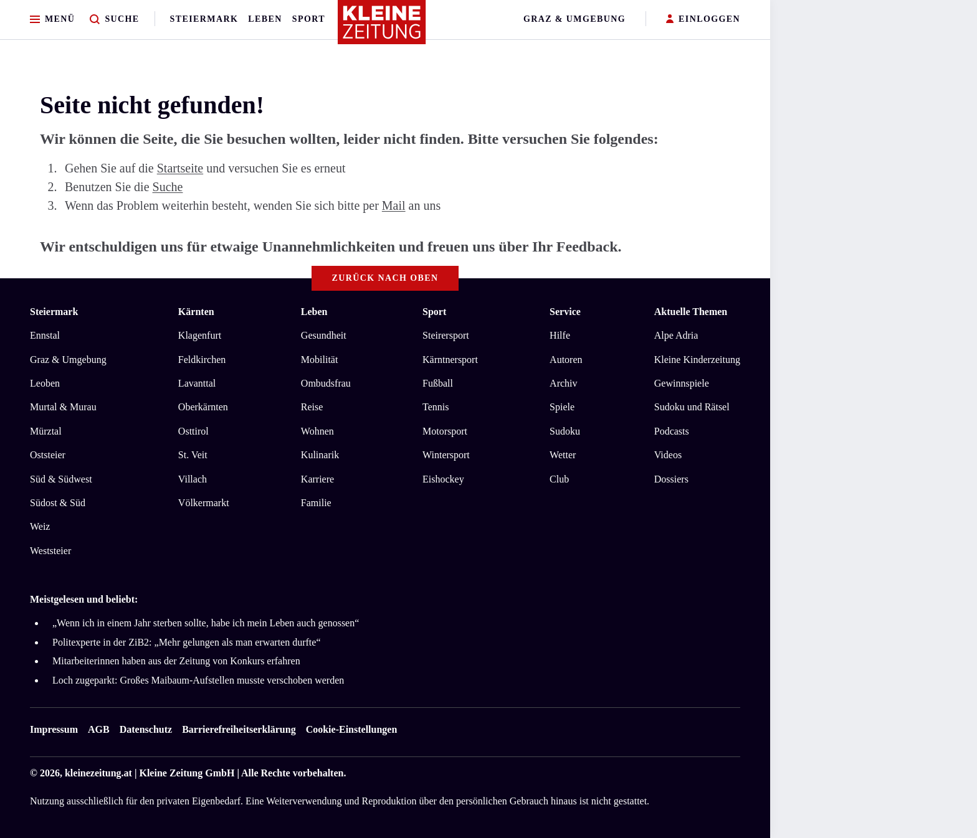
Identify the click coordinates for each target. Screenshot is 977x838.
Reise (312, 407)
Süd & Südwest (61, 479)
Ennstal (45, 335)
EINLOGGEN (703, 20)
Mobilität (319, 359)
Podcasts (671, 431)
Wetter (563, 455)
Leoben (45, 383)
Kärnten (196, 311)
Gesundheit (323, 335)
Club (559, 479)
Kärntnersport (450, 359)
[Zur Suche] (114, 19)
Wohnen (317, 431)
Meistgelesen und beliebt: (84, 599)
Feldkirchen (202, 359)
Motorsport (444, 431)
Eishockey (443, 479)
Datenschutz (146, 729)
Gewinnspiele (681, 383)
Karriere (317, 479)
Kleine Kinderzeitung (697, 359)
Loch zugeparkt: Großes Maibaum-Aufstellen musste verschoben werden (198, 680)
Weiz (40, 526)
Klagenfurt (199, 335)
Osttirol (193, 431)
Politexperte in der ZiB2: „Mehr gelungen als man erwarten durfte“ (186, 642)
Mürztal (46, 431)
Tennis (435, 407)
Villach (192, 479)
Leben (265, 19)
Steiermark (204, 19)
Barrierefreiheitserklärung (238, 729)
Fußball (437, 383)
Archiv (563, 383)
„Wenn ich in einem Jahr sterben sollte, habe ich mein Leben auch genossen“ (205, 623)
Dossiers (671, 479)
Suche (168, 187)
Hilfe (560, 335)
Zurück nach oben (385, 278)
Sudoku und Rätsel (692, 407)
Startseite (180, 168)
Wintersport (446, 455)
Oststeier (47, 455)
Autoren (566, 359)
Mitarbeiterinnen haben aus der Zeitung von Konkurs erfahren (176, 661)
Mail (394, 205)
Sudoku (565, 431)
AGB (99, 729)
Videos (668, 455)
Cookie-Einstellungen (352, 729)
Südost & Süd (57, 502)
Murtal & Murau (63, 407)
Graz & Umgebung (574, 19)
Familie (316, 502)
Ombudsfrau (326, 383)
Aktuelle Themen (690, 311)
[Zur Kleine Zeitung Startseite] (382, 27)
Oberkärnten (203, 407)
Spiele (562, 407)
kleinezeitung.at (98, 773)
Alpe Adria (676, 335)
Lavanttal (197, 383)
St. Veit (192, 455)
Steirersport (445, 335)
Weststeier (50, 550)
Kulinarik (320, 455)
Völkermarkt (203, 502)
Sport (308, 19)
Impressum (54, 729)
